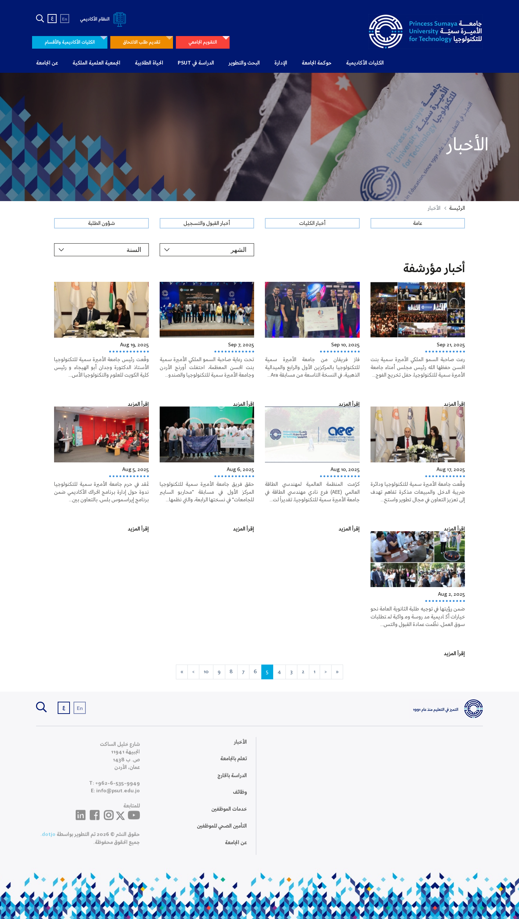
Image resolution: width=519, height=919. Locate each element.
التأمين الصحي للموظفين (222, 831)
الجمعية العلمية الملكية (96, 63)
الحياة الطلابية (149, 63)
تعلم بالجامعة (233, 764)
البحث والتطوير (244, 63)
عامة (417, 223)
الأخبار (240, 747)
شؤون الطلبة (101, 223)
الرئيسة (457, 208)
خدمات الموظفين (229, 815)
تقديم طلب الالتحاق (141, 42)
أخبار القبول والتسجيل (206, 223)
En (64, 19)
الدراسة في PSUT (196, 63)
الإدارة (280, 63)
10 (206, 672)
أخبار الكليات (312, 223)
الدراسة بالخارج (232, 781)
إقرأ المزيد (454, 404)
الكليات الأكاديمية (365, 63)
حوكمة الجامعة (317, 63)
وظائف (240, 798)
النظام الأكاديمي (104, 19)
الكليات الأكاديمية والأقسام (70, 42)
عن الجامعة (47, 63)
